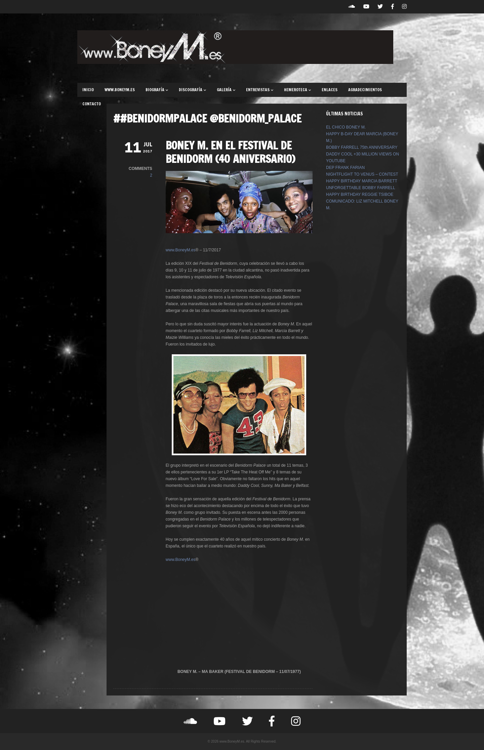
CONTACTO (91, 104)
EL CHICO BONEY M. (346, 127)
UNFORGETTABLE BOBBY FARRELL (360, 187)
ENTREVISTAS (259, 90)
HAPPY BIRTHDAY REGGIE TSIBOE (359, 194)
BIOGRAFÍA (157, 90)
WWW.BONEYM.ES (120, 90)
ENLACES (329, 90)
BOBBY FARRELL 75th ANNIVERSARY (362, 147)
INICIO (88, 90)
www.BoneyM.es (181, 250)
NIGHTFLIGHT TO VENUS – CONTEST (362, 174)
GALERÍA (226, 90)
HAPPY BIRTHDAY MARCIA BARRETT (361, 181)
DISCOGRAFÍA (192, 90)
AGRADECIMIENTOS (365, 90)
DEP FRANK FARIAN (345, 167)
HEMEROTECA (297, 90)
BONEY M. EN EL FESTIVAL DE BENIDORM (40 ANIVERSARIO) (230, 152)
